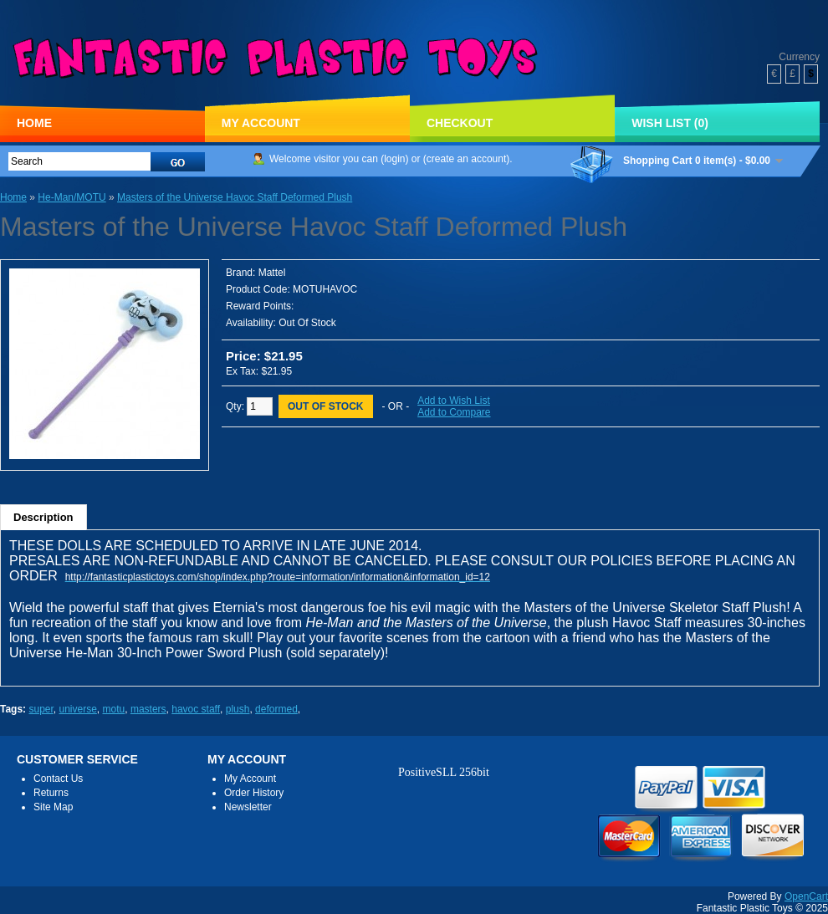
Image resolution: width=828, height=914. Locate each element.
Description (43, 517)
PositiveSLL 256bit (443, 772)
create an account (466, 159)
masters (148, 709)
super (40, 709)
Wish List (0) (669, 123)
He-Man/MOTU (71, 197)
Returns (51, 793)
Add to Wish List (453, 400)
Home (34, 123)
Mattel (272, 272)
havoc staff (195, 709)
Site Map (53, 807)
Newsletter (248, 807)
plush (238, 709)
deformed (276, 709)
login (394, 159)
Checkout (460, 123)
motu (114, 709)
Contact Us (58, 778)
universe (78, 709)
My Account (261, 123)
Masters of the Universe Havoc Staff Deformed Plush (234, 197)
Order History (254, 793)
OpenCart (806, 896)
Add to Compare (453, 412)
